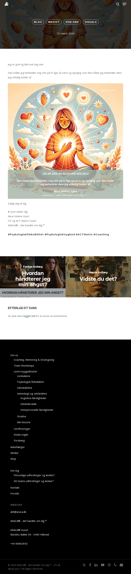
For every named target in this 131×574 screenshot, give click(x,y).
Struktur (21, 416)
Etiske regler (21, 434)
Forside (14, 493)
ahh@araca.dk (18, 511)
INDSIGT (54, 21)
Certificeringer (22, 428)
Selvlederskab (28, 404)
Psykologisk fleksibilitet (30, 381)
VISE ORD (72, 21)
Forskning (19, 440)
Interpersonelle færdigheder (36, 409)
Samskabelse (24, 387)
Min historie (23, 422)
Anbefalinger (17, 447)
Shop (13, 458)
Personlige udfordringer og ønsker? (34, 475)
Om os (14, 355)
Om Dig (14, 470)
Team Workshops (24, 365)
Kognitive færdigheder (33, 398)
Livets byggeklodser (25, 371)
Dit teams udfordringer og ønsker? (34, 481)
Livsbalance (23, 376)
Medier (14, 453)
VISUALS (91, 21)
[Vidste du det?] (98, 276)
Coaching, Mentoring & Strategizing (34, 359)
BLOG (38, 21)
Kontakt (14, 487)
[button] (124, 4)
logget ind (29, 316)
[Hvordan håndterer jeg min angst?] (33, 276)
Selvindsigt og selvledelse (32, 393)
